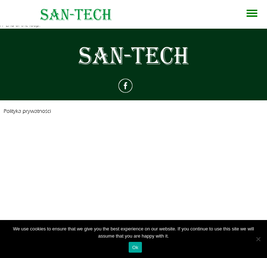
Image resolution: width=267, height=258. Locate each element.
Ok (135, 247)
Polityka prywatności (27, 111)
